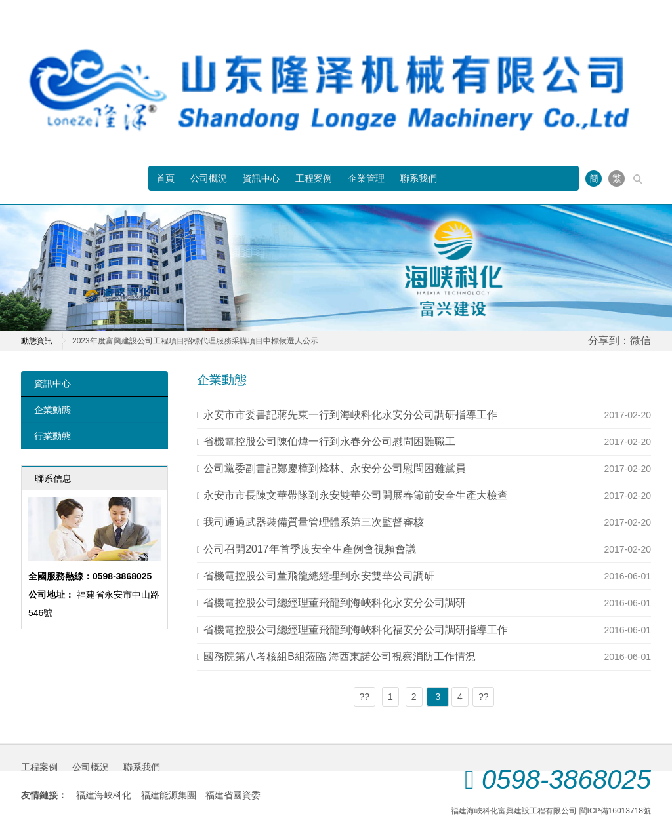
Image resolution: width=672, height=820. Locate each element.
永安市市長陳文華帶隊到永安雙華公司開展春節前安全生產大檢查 (355, 495)
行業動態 (52, 436)
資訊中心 (261, 178)
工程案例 (313, 178)
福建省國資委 (233, 795)
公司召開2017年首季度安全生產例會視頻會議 (309, 549)
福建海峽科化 (103, 795)
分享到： (609, 340)
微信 (640, 340)
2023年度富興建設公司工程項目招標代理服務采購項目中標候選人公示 (195, 340)
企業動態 (52, 409)
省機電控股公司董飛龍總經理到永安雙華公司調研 (318, 575)
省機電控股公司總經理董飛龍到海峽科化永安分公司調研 (334, 602)
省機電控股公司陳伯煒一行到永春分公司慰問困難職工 (329, 441)
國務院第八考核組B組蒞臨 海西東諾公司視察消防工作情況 (339, 656)
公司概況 (208, 178)
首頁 (165, 178)
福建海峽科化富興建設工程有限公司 (514, 810)
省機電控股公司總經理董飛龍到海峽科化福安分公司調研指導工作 (355, 629)
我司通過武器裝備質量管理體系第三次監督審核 (313, 522)
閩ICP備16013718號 (615, 810)
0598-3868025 (566, 779)
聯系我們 (418, 178)
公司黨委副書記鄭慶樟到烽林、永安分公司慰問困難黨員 (334, 468)
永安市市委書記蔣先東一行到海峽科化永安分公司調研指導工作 (350, 414)
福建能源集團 (168, 795)
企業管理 (366, 178)
